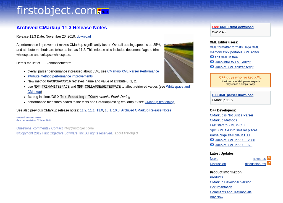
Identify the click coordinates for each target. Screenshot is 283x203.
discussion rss (255, 164)
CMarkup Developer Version (230, 182)
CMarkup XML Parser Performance (133, 71)
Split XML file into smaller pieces (234, 130)
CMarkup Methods (223, 120)
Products (216, 177)
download (84, 36)
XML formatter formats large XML (234, 47)
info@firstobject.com (79, 128)
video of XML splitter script (234, 67)
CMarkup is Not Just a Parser (231, 115)
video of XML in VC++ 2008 (235, 140)
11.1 (91, 110)
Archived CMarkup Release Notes (146, 110)
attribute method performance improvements (60, 76)
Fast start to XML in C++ (228, 125)
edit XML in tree (226, 57)
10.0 (116, 110)
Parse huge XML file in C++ (230, 135)
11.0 (99, 110)
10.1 (108, 110)
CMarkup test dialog (159, 102)
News (214, 159)
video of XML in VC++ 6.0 (233, 145)
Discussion (218, 164)
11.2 (83, 110)
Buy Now (216, 197)
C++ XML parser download (232, 95)
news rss (259, 159)
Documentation (221, 187)
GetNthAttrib (59, 82)
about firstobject (126, 133)
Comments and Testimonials (231, 192)
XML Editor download (233, 27)
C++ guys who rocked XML (240, 77)
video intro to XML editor (233, 62)
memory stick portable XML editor (234, 52)
